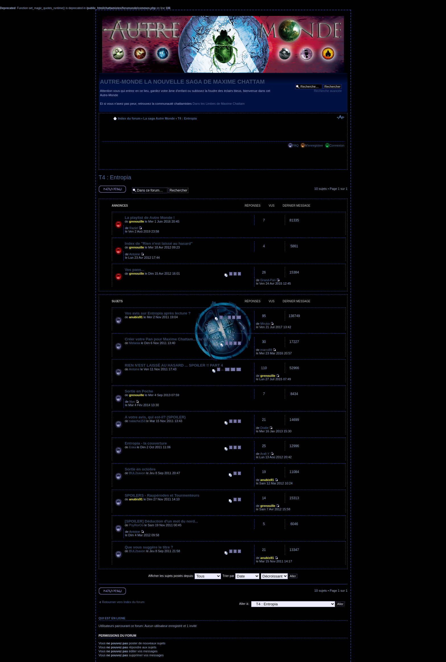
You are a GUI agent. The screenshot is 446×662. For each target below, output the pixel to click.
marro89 (266, 349)
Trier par (240, 575)
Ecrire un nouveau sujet (112, 189)
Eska (132, 447)
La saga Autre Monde (159, 118)
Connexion (336, 145)
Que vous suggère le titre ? (149, 547)
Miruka (265, 323)
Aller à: (244, 603)
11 (233, 369)
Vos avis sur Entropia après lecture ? (158, 313)
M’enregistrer (314, 145)
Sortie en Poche (139, 391)
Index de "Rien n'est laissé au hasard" (159, 243)
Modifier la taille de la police (340, 117)
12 (238, 369)
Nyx (132, 401)
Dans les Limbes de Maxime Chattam (219, 103)
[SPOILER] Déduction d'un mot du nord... (161, 521)
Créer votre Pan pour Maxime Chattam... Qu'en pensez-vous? (179, 339)
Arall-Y (265, 453)
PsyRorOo (136, 525)
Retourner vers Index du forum (123, 602)
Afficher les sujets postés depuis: (184, 575)
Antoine (134, 254)
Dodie (264, 427)
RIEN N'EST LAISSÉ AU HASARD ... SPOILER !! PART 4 (174, 365)
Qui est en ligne (112, 618)
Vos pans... (134, 270)
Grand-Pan (268, 280)
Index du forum (129, 118)
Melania (134, 343)
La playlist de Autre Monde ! (150, 217)
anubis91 (136, 317)
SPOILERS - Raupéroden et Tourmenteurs (162, 495)
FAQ (295, 145)
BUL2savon (137, 473)
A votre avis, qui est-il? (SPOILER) (155, 417)
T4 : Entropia (187, 118)
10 (238, 317)
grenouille (136, 221)
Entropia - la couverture (146, 443)
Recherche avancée (328, 90)
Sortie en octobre (140, 469)
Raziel (133, 228)
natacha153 (137, 421)
